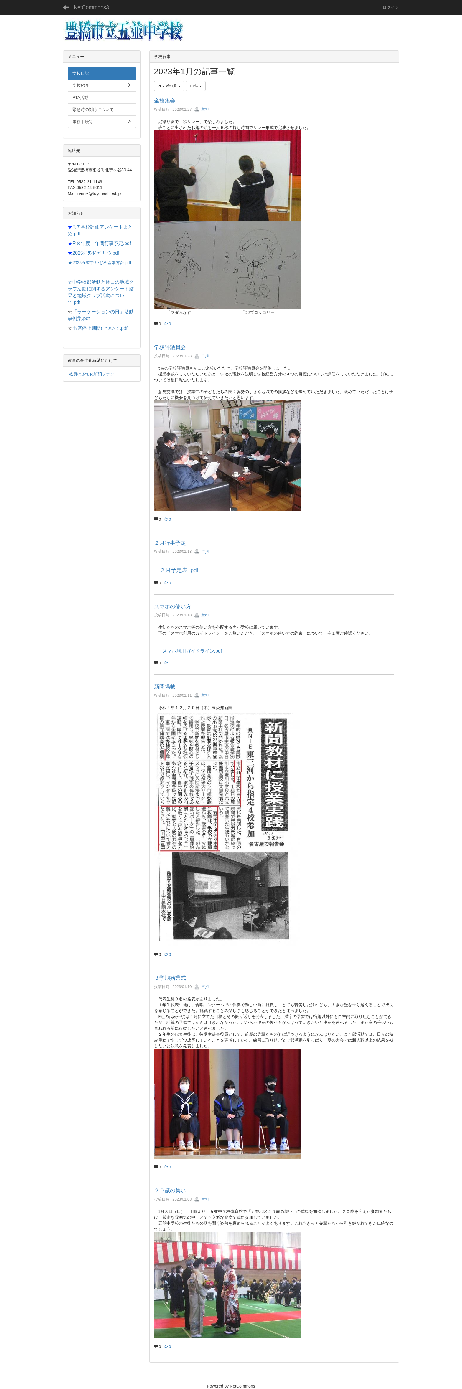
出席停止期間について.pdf (100, 328)
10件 (195, 86)
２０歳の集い (170, 1190)
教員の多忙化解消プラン (91, 374)
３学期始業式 (170, 978)
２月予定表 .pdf (179, 570)
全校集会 (164, 101)
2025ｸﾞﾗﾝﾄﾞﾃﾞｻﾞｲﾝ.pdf (95, 253)
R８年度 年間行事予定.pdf (101, 243)
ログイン (390, 7)
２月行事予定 (170, 543)
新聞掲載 (164, 687)
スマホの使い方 (172, 607)
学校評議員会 (170, 347)
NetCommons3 (91, 7)
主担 (201, 109)
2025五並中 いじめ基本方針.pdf (101, 262)
